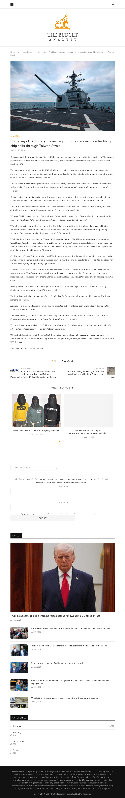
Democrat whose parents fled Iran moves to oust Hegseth (57, 663)
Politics (16, 750)
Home (12, 52)
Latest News (27, 52)
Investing (17, 732)
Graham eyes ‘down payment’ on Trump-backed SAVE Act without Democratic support (70, 628)
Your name (62, 489)
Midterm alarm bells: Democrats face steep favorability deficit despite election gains (69, 645)
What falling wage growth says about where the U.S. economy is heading (64, 698)
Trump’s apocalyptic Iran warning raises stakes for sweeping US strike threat (55, 616)
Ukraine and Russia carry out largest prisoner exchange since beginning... (88, 432)
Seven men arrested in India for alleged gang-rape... (36, 430)
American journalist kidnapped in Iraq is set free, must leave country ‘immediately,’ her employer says (70, 682)
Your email (62, 505)
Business (63, 726)
